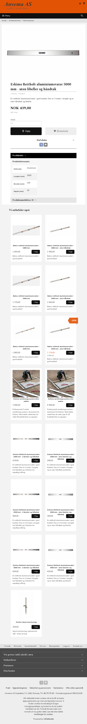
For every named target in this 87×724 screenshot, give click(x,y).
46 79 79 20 (49, 693)
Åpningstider (54, 646)
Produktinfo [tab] (17, 155)
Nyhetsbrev (58, 688)
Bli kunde (17, 646)
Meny (6, 15)
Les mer (50, 712)
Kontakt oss (77, 646)
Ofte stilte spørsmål (74, 688)
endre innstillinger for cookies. (48, 713)
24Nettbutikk (49, 719)
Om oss (43, 646)
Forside (4, 20)
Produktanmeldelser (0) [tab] (23, 200)
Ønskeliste (61, 131)
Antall (13, 120)
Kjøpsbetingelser (20, 688)
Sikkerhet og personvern (40, 688)
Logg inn (66, 646)
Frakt (8, 688)
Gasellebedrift (30, 646)
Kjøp (26, 131)
